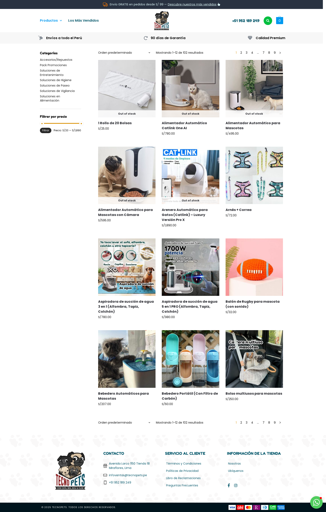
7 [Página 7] (263, 53)
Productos (51, 20)
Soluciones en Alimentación (50, 98)
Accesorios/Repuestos (56, 60)
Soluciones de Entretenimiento (52, 72)
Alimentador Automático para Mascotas (253, 125)
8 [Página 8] (269, 53)
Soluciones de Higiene (56, 80)
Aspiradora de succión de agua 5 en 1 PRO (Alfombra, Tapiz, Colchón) (189, 306)
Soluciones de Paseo (55, 85)
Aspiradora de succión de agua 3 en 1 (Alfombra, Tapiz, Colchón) (126, 306)
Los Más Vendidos (83, 20)
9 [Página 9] (275, 53)
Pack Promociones (53, 65)
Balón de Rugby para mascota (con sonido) (253, 304)
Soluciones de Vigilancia (57, 91)
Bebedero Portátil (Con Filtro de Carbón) (190, 396)
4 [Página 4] (252, 53)
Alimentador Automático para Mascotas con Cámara (125, 212)
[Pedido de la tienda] (124, 53)
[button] (279, 20)
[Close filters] (82, 53)
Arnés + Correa (239, 209)
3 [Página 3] (246, 53)
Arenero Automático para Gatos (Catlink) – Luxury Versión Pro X (185, 214)
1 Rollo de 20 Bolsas (115, 123)
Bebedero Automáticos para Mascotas (123, 396)
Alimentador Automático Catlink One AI (184, 125)
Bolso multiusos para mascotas (254, 393)
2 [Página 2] (241, 53)
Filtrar (45, 130)
